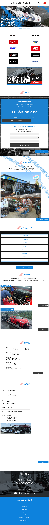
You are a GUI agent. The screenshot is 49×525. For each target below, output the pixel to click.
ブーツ (24, 246)
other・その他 (24, 260)
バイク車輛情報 (24, 239)
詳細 (43, 305)
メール (15, 116)
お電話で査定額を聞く (16, 120)
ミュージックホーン (24, 242)
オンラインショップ (24, 267)
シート (24, 256)
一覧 (38, 373)
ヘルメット (24, 249)
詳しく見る (42, 151)
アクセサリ (24, 253)
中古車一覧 (42, 219)
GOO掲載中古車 (24, 235)
